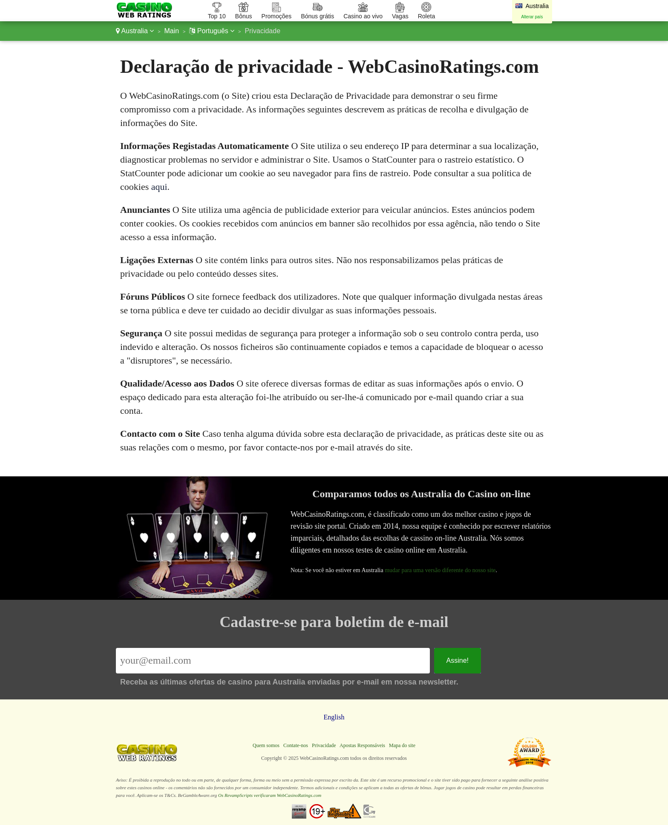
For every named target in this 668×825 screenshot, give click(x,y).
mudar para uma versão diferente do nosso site (442, 569)
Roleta (426, 16)
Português (211, 30)
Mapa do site (402, 745)
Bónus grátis (317, 16)
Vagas (400, 16)
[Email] (273, 660)
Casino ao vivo (363, 16)
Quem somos (266, 745)
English (334, 717)
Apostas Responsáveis (362, 745)
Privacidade (324, 745)
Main (171, 30)
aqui (159, 186)
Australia (135, 30)
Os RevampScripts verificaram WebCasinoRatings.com (269, 795)
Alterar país (532, 16)
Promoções (277, 16)
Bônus (243, 16)
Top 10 (217, 16)
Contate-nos (295, 745)
